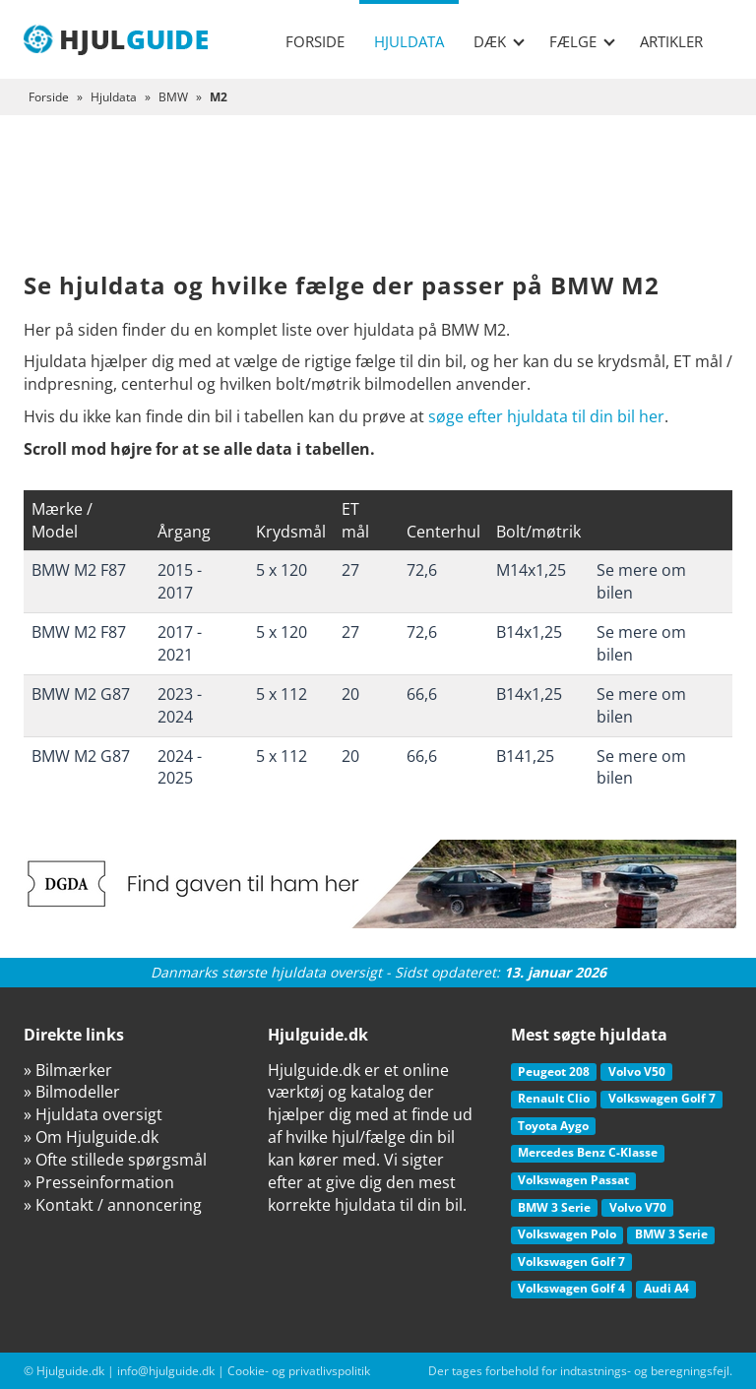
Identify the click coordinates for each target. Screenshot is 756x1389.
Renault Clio (554, 1098)
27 (350, 570)
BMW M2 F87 (79, 570)
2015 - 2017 (180, 581)
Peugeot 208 (554, 1071)
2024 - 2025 (180, 767)
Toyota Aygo (553, 1125)
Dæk (499, 41)
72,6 (422, 570)
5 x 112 (281, 694)
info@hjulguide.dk (166, 1370)
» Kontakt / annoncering (113, 1205)
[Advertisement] (378, 208)
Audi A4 (666, 1288)
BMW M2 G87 (81, 694)
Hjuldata (409, 41)
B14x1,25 (529, 632)
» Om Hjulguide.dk (91, 1137)
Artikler (671, 41)
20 (350, 694)
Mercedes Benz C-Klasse (588, 1152)
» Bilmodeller (72, 1092)
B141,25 (525, 756)
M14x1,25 (531, 570)
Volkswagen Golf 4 (571, 1288)
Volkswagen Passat (573, 1179)
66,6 (422, 694)
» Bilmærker (68, 1070)
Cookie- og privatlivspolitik (298, 1370)
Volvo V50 (636, 1071)
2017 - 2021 (180, 643)
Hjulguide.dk (70, 1370)
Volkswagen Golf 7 (662, 1098)
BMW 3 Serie (554, 1207)
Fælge (582, 41)
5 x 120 (281, 570)
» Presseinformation (99, 1182)
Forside (315, 41)
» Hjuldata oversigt (93, 1114)
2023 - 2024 (180, 705)
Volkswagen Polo (567, 1234)
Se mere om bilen (641, 581)
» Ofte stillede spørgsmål (115, 1159)
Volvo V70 (637, 1207)
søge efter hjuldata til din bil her (546, 416)
